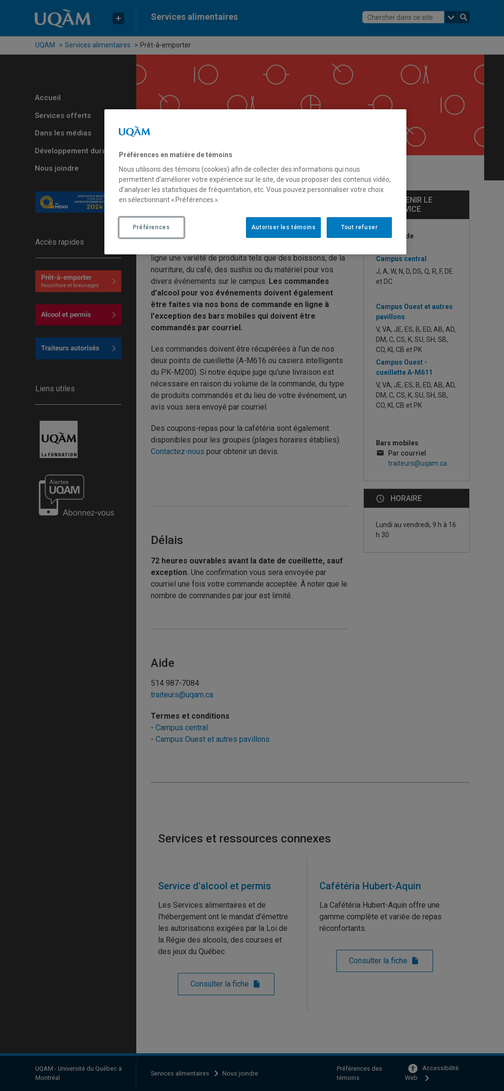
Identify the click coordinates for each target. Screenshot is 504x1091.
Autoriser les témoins (283, 227)
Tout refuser (359, 227)
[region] (255, 181)
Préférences (151, 227)
